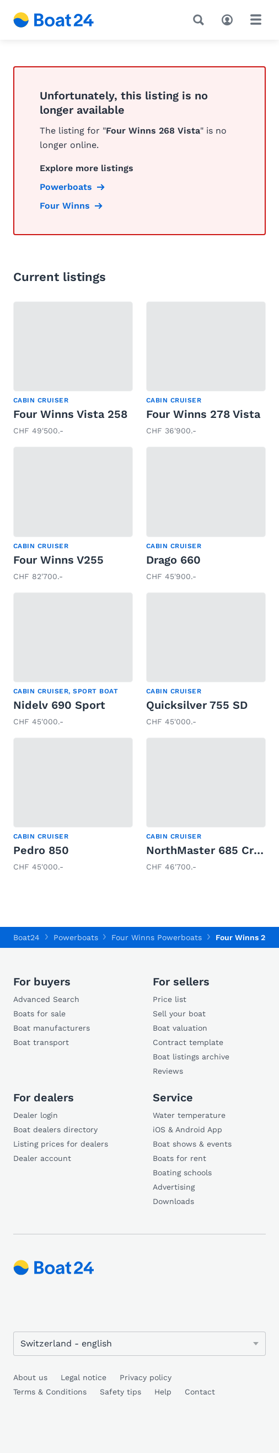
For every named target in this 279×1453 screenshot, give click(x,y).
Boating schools (182, 1172)
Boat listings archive (191, 1056)
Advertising (174, 1186)
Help (162, 1391)
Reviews (168, 1071)
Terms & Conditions (50, 1391)
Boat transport (41, 1042)
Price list (169, 999)
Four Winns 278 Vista (203, 414)
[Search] (200, 20)
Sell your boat (179, 1013)
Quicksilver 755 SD (197, 705)
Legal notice (83, 1377)
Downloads (173, 1201)
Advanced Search (46, 999)
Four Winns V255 (58, 559)
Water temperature (189, 1115)
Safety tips (120, 1391)
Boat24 (26, 937)
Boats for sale (39, 1013)
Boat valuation (180, 1028)
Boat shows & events (192, 1143)
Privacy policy (145, 1377)
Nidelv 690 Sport (59, 705)
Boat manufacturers (51, 1028)
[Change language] (139, 1344)
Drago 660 (173, 559)
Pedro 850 (41, 850)
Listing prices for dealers (60, 1143)
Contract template (188, 1042)
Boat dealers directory (55, 1129)
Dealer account (42, 1158)
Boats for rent (179, 1158)
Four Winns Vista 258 (70, 414)
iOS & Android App (187, 1129)
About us (30, 1377)
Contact (200, 1391)
